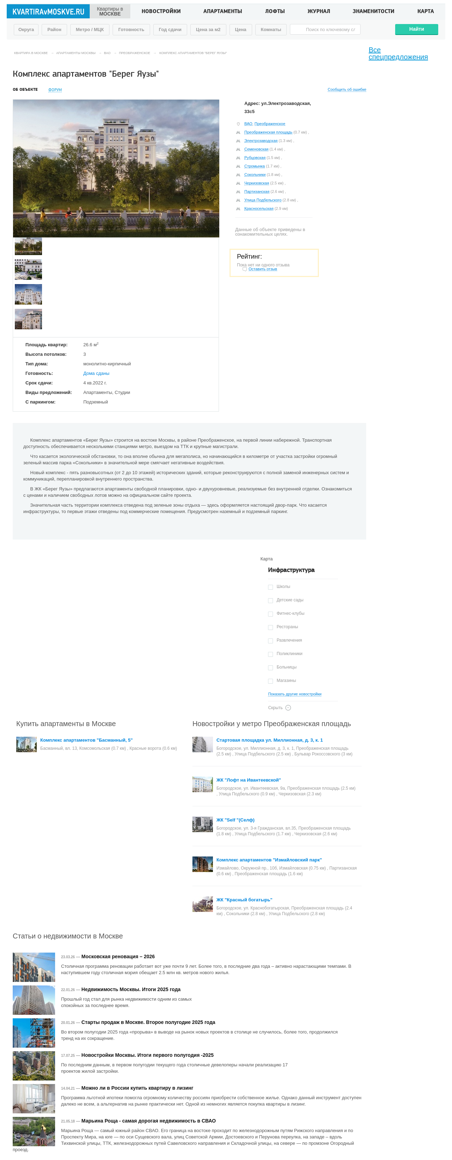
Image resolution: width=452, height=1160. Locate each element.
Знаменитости (373, 12)
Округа (26, 29)
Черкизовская (256, 183)
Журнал (319, 12)
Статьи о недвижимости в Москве (68, 936)
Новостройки (161, 12)
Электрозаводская (261, 141)
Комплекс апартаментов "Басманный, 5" (86, 740)
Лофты (275, 12)
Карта (425, 12)
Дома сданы (96, 373)
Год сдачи (170, 29)
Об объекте (25, 90)
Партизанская (256, 191)
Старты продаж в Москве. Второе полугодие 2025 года (148, 1022)
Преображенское (270, 124)
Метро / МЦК (90, 29)
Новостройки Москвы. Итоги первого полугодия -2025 (148, 1055)
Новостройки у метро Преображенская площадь (271, 724)
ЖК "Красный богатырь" (244, 899)
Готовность (131, 29)
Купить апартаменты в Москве (66, 724)
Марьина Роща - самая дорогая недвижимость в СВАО (149, 1121)
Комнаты (271, 29)
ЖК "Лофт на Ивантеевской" (248, 780)
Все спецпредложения (398, 53)
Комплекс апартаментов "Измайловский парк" (269, 859)
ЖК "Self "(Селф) (235, 820)
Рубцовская (255, 157)
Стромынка (254, 166)
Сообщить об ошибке (347, 90)
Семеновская (256, 149)
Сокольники (255, 174)
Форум (55, 90)
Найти (416, 29)
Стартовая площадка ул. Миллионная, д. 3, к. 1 (269, 740)
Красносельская (258, 208)
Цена (240, 29)
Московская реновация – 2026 (118, 956)
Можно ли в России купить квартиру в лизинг (138, 1088)
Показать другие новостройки (294, 694)
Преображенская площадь (268, 132)
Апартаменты (222, 12)
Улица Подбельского (262, 200)
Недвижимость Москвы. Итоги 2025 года (131, 989)
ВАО (248, 124)
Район (54, 29)
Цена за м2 (208, 29)
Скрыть (275, 707)
